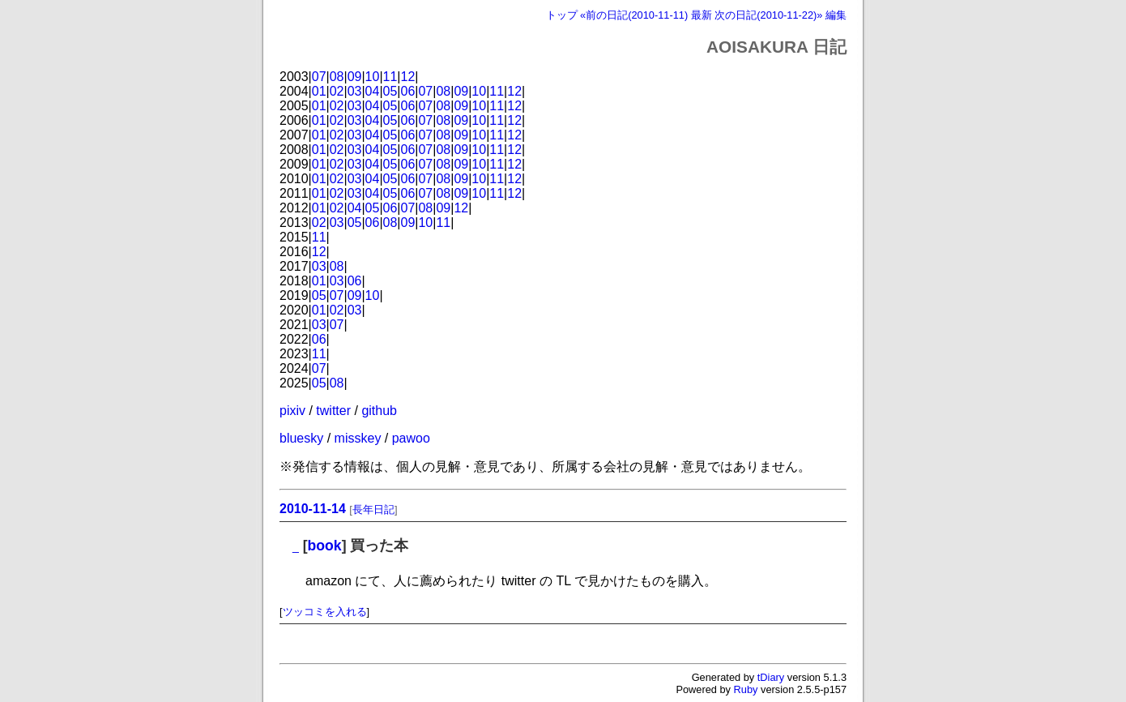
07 (319, 76)
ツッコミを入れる (325, 612)
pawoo (411, 438)
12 (408, 76)
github (379, 410)
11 (390, 76)
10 (372, 76)
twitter (333, 410)
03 (355, 91)
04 (372, 91)
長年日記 (373, 509)
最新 (701, 15)
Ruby (746, 689)
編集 (836, 15)
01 (319, 91)
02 (337, 91)
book (325, 545)
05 (390, 91)
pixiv (292, 410)
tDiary (770, 677)
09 (355, 76)
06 (408, 91)
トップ (562, 15)
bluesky (301, 438)
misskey (358, 438)
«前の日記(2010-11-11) (634, 15)
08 (337, 76)
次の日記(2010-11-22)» (768, 15)
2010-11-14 (312, 509)
